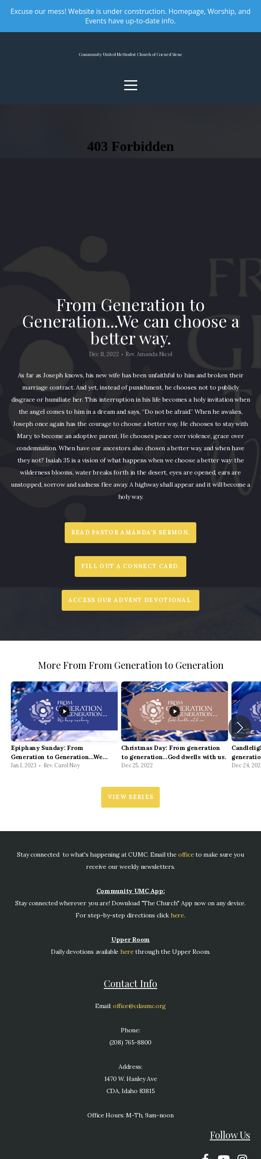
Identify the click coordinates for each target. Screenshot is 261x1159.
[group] (64, 734)
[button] (240, 733)
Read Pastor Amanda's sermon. (130, 539)
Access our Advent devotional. (130, 606)
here (177, 922)
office (185, 861)
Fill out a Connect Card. (130, 572)
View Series (130, 803)
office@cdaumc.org (139, 1012)
